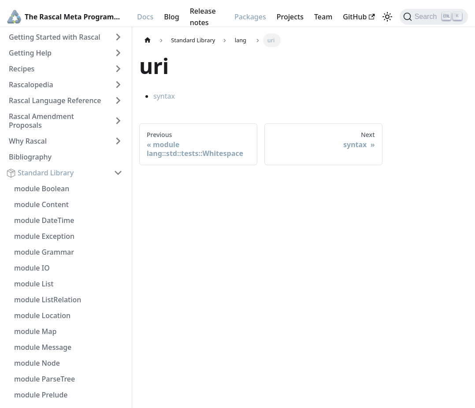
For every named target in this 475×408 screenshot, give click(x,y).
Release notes (203, 16)
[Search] (434, 17)
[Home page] (147, 40)
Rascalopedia (31, 84)
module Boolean (41, 188)
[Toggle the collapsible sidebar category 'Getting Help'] (118, 53)
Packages (250, 17)
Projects (290, 17)
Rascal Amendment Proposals (41, 120)
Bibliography (30, 157)
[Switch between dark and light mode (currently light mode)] (387, 17)
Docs (145, 17)
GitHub (359, 17)
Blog (171, 17)
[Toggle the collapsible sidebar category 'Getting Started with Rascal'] (118, 37)
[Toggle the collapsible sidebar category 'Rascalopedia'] (118, 85)
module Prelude (40, 395)
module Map (35, 331)
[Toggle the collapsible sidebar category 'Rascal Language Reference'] (118, 100)
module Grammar (44, 252)
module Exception (44, 236)
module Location (42, 315)
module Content (41, 204)
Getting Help (30, 53)
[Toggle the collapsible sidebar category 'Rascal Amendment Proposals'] (118, 120)
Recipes (21, 69)
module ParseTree (44, 379)
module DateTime (44, 220)
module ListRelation (47, 299)
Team (323, 17)
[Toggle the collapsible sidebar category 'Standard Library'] (118, 173)
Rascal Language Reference (55, 100)
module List (33, 284)
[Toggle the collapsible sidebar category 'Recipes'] (118, 69)
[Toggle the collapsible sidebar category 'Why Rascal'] (118, 141)
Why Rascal (28, 141)
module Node (37, 363)
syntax (164, 96)
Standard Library (46, 173)
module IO (32, 268)
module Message (42, 347)
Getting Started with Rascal (54, 37)
